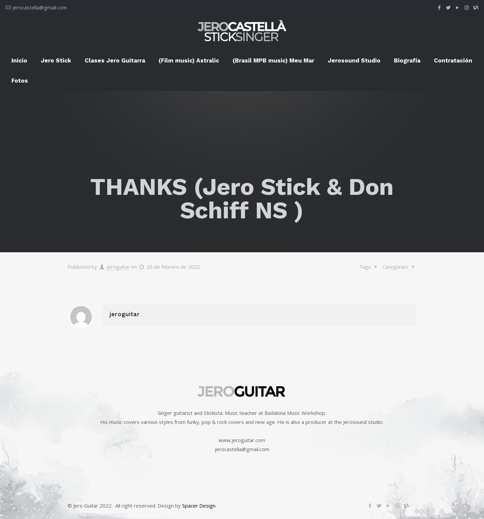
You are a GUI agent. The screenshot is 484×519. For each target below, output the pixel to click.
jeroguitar (118, 266)
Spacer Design (198, 505)
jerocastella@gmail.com (39, 7)
